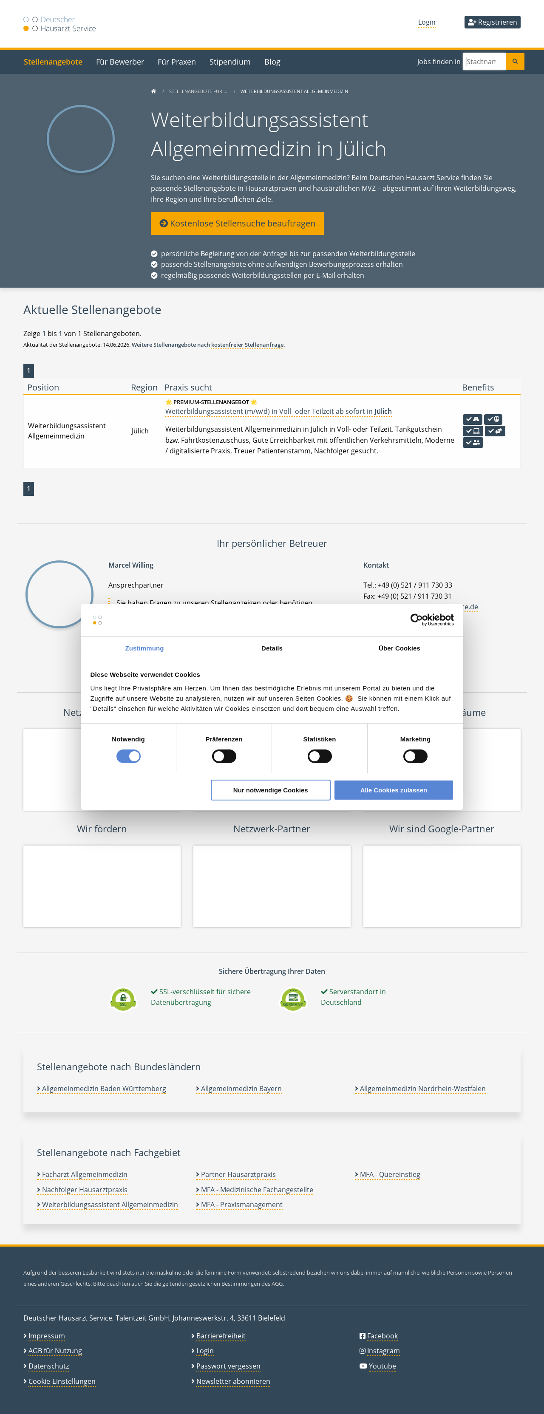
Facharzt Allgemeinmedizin (82, 1174)
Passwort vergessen (228, 1366)
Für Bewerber (120, 61)
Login (427, 22)
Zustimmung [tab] (144, 648)
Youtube (382, 1366)
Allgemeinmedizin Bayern (239, 1088)
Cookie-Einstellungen (62, 1381)
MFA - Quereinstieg (387, 1174)
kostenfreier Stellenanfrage (247, 344)
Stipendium (230, 61)
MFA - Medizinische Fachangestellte (254, 1189)
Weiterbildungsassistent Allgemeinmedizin (107, 1204)
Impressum (46, 1335)
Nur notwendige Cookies (270, 790)
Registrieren (492, 22)
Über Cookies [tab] (399, 648)
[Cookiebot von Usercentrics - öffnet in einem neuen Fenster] (417, 620)
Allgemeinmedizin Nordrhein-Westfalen (420, 1088)
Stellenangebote (53, 61)
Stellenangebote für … (199, 91)
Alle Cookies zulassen (394, 790)
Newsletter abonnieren (233, 1381)
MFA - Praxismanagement (239, 1204)
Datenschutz (48, 1366)
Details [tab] (272, 648)
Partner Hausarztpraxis (236, 1174)
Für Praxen (177, 61)
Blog (272, 61)
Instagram (383, 1350)
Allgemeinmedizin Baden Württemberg (101, 1088)
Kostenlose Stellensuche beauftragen (237, 223)
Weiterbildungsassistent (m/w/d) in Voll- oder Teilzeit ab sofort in (278, 411)
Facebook (382, 1335)
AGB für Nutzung (55, 1350)
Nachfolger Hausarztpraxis (82, 1189)
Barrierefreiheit (221, 1335)
